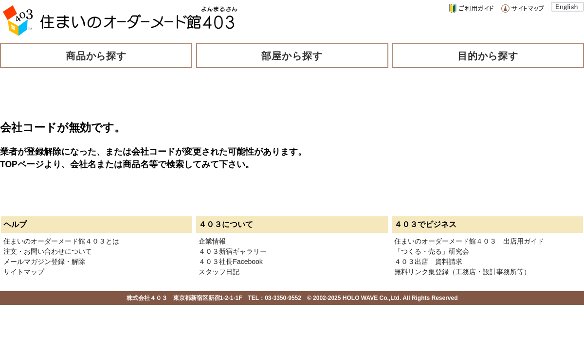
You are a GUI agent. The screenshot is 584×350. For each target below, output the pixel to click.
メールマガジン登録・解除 (44, 261)
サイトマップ (23, 272)
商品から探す (96, 56)
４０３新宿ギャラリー (233, 251)
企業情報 (212, 241)
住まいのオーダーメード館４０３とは (61, 241)
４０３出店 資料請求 (428, 261)
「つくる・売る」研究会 (431, 251)
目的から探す (488, 56)
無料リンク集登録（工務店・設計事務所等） (462, 272)
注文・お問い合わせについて (47, 251)
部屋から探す (292, 56)
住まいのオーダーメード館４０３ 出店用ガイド (469, 241)
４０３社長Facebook (230, 261)
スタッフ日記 (219, 272)
